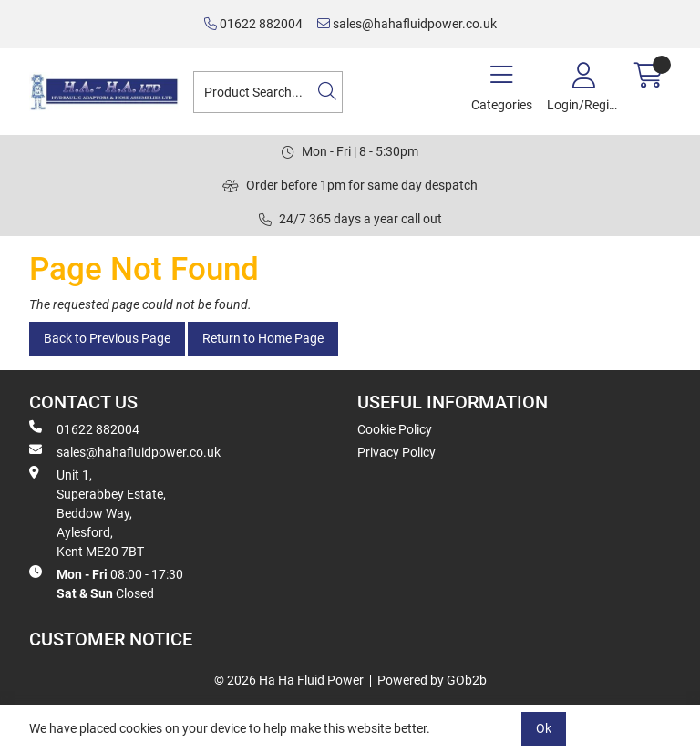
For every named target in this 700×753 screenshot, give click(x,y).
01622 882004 (253, 23)
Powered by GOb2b (432, 680)
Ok (543, 728)
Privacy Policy (396, 452)
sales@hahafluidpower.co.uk (407, 23)
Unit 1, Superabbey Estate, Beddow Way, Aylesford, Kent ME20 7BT (97, 512)
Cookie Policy (394, 429)
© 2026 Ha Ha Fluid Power (289, 680)
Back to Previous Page (107, 338)
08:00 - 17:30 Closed (106, 583)
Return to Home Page (263, 338)
